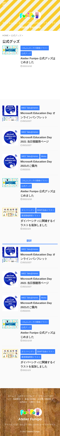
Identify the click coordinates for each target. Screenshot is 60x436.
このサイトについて (26, 396)
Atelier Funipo (29, 27)
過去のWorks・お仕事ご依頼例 (38, 399)
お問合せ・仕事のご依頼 (30, 402)
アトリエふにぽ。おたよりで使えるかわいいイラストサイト (30, 424)
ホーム (11, 396)
